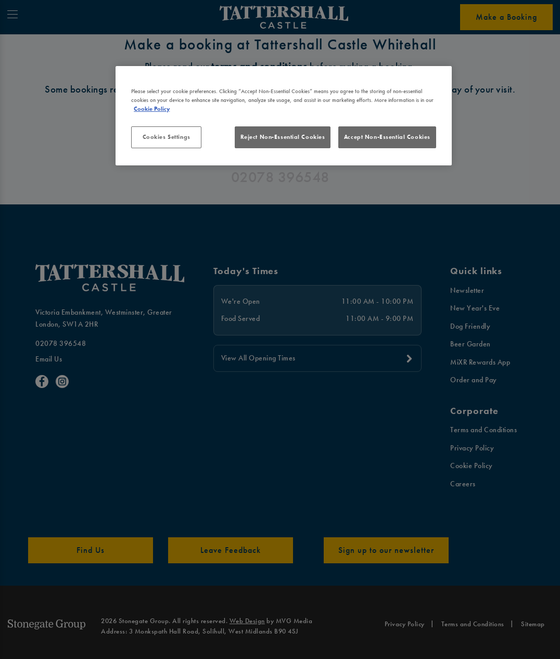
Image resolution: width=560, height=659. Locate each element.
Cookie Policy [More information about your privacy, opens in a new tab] (152, 108)
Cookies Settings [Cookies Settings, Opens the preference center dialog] (166, 136)
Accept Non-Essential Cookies (387, 136)
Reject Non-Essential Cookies (282, 136)
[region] (284, 116)
